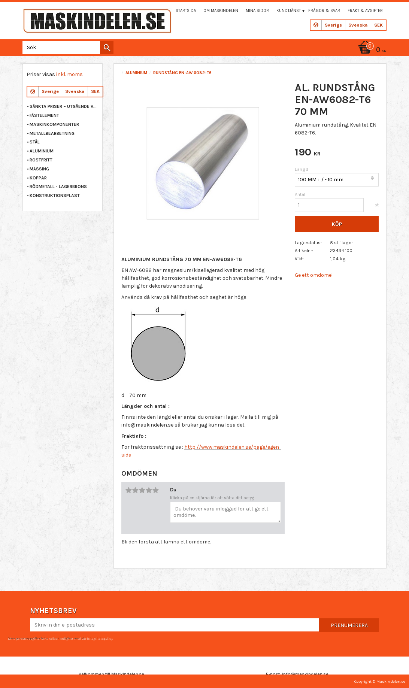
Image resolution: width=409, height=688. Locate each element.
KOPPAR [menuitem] (38, 178)
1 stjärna (128, 490)
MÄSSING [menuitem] (39, 169)
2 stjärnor (135, 490)
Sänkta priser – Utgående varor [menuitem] (64, 106)
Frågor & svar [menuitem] (324, 10)
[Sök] (106, 47)
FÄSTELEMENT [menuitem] (44, 115)
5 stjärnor (155, 490)
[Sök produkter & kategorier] (66, 47)
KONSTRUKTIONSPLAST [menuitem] (55, 195)
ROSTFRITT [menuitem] (41, 160)
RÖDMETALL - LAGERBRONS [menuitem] (58, 186)
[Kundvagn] (371, 50)
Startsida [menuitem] (186, 10)
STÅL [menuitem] (35, 142)
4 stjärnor (148, 490)
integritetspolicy (99, 638)
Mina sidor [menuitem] (257, 10)
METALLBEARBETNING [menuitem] (52, 133)
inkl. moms (69, 74)
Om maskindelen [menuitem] (220, 10)
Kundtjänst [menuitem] (288, 10)
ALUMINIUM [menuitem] (42, 151)
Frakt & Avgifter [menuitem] (365, 10)
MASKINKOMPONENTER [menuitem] (54, 124)
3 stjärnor (142, 490)
